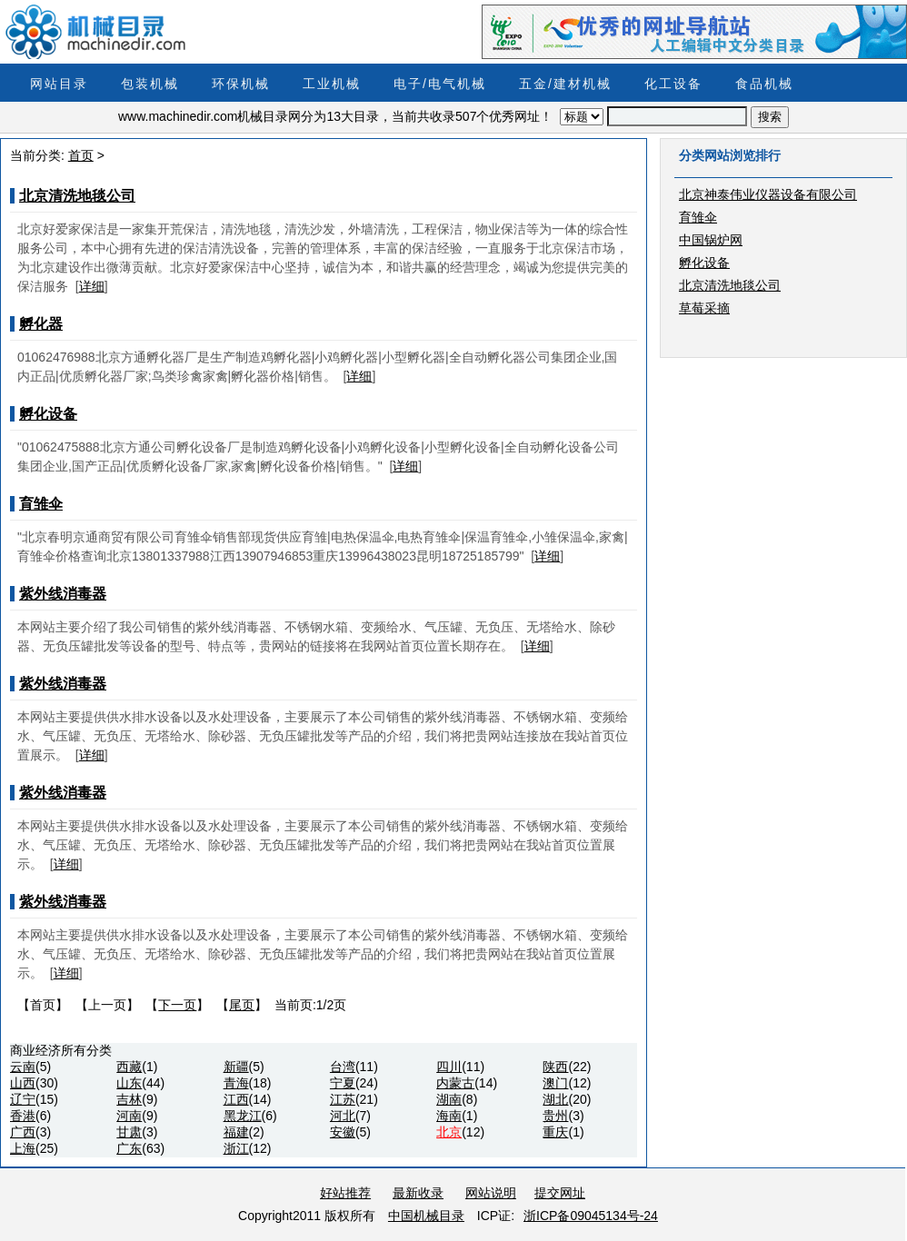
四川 (449, 1066)
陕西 (555, 1066)
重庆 (555, 1132)
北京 (449, 1132)
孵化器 (41, 324)
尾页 (241, 1005)
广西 (22, 1132)
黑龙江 (243, 1115)
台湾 (342, 1066)
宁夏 (342, 1083)
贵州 (555, 1115)
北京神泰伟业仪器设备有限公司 (768, 194)
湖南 (449, 1099)
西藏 (129, 1066)
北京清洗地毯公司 (77, 196)
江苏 (342, 1099)
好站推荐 (345, 1193)
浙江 (236, 1148)
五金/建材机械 (565, 83)
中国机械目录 (426, 1215)
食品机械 (764, 83)
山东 (129, 1083)
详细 (92, 286)
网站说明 (490, 1193)
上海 (22, 1148)
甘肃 (129, 1132)
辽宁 (22, 1099)
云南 (22, 1066)
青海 (236, 1083)
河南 (129, 1115)
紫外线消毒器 (62, 593)
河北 (342, 1115)
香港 (22, 1115)
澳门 (555, 1083)
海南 (449, 1115)
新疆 (236, 1066)
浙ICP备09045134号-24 (590, 1215)
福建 (236, 1132)
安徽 (342, 1132)
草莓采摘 (704, 308)
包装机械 (150, 83)
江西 (236, 1099)
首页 (81, 155)
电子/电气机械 (440, 83)
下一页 (177, 1005)
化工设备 (673, 83)
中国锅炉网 (711, 240)
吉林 (129, 1099)
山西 (22, 1083)
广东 (129, 1148)
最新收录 (418, 1193)
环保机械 (241, 83)
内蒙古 (455, 1083)
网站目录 (59, 83)
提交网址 (559, 1193)
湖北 (555, 1099)
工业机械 (332, 83)
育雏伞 (41, 503)
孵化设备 (48, 414)
